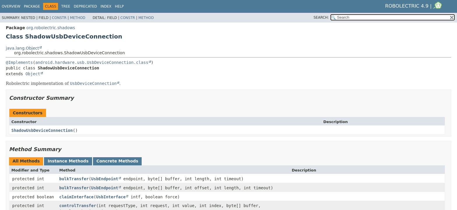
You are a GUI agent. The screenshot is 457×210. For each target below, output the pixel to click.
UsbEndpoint (104, 178)
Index (106, 6)
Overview (11, 6)
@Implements (19, 62)
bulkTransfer (74, 178)
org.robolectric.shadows (50, 27)
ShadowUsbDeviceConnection (42, 130)
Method (77, 18)
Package (32, 6)
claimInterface (76, 197)
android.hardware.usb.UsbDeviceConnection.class (91, 62)
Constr (59, 18)
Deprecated (85, 6)
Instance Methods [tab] (68, 161)
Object (32, 73)
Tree (65, 6)
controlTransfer (77, 205)
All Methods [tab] (26, 161)
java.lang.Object (22, 48)
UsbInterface (111, 197)
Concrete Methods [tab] (117, 161)
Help (119, 6)
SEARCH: (321, 17)
